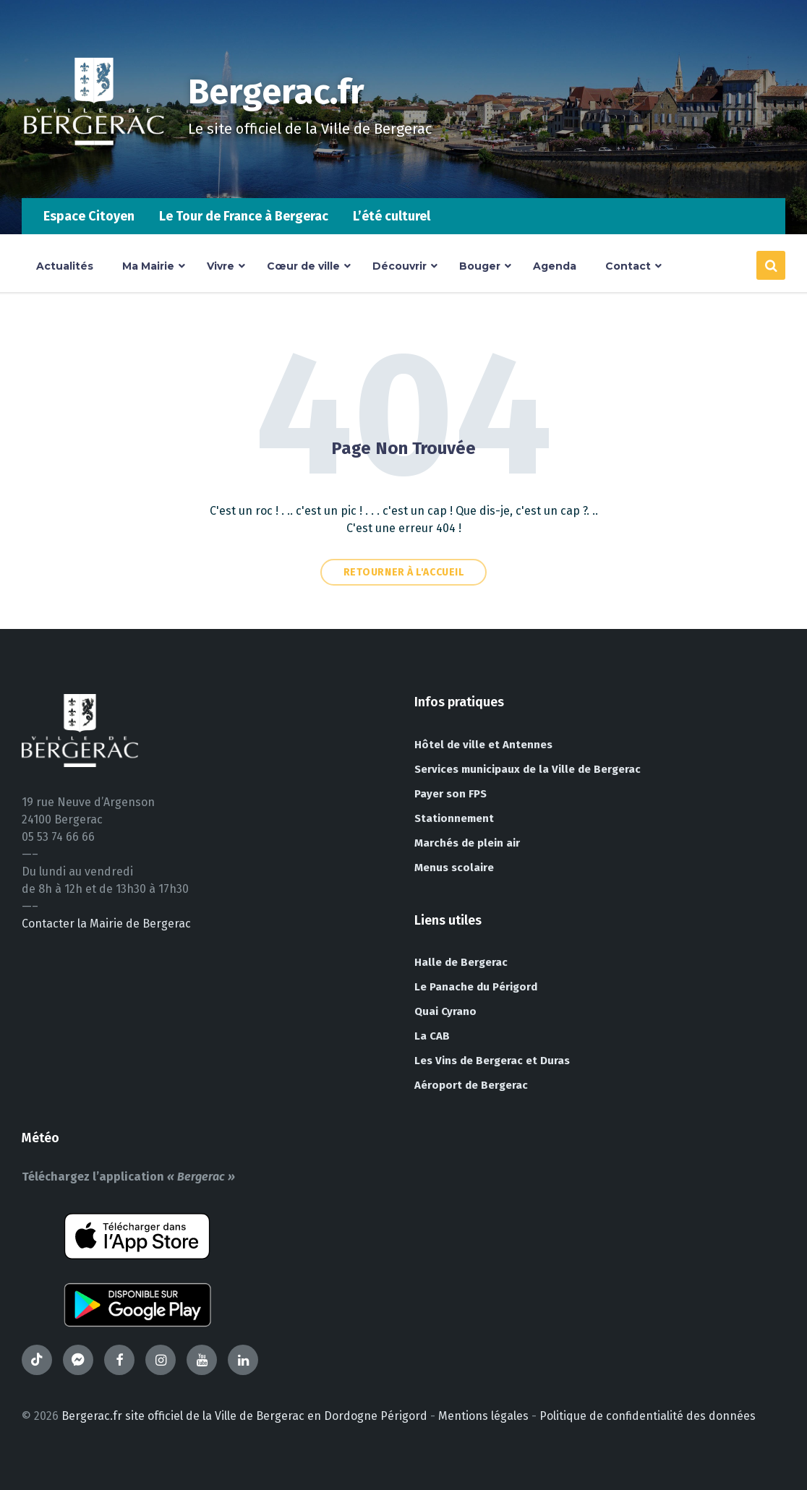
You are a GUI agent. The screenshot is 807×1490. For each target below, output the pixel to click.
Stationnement (454, 818)
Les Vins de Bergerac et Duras (492, 1060)
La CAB (432, 1035)
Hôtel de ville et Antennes (483, 744)
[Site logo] (94, 169)
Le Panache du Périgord (475, 986)
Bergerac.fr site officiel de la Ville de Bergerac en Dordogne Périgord (244, 1416)
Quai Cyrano (445, 1011)
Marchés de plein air (467, 842)
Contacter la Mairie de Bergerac (106, 923)
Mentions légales (483, 1416)
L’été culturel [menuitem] (391, 216)
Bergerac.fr (276, 92)
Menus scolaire (454, 867)
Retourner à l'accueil (403, 572)
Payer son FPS (450, 793)
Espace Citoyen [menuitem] (88, 216)
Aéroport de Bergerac (471, 1085)
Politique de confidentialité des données (647, 1416)
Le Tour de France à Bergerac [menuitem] (243, 216)
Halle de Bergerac (461, 962)
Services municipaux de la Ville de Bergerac (527, 769)
